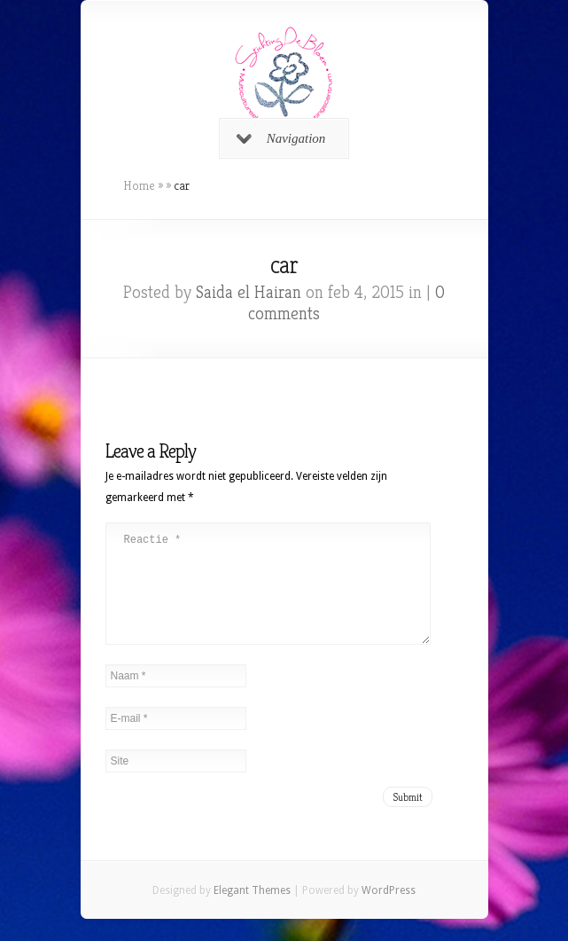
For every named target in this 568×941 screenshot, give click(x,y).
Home (139, 185)
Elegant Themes (252, 912)
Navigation (281, 138)
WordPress (389, 912)
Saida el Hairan (248, 292)
